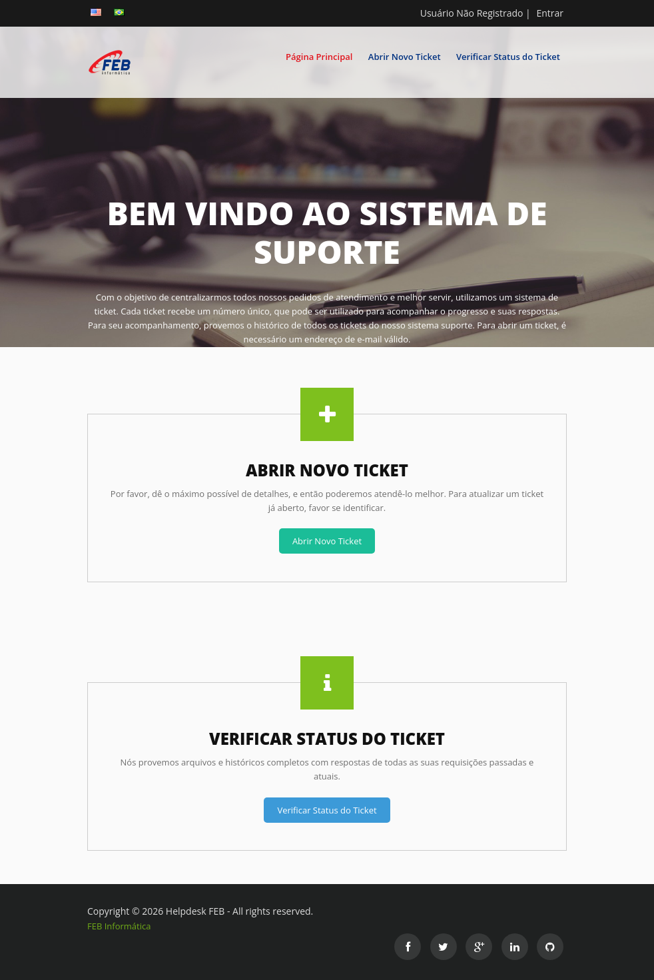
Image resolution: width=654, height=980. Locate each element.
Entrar (549, 13)
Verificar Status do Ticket (508, 57)
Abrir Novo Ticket (404, 57)
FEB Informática (119, 926)
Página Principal (319, 57)
